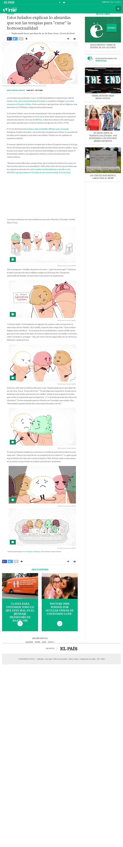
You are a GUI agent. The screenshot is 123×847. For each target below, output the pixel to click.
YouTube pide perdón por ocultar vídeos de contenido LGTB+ (60, 609)
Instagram (29, 551)
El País (9, 2)
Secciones (118, 8)
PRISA (103, 659)
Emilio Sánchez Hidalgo (16, 90)
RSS (98, 659)
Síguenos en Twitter (64, 2)
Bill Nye (38, 120)
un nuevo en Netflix (37, 129)
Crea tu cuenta (115, 2)
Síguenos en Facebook (60, 2)
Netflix (37, 642)
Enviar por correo (74, 39)
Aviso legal (48, 659)
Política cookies (73, 659)
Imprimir (68, 39)
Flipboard (37, 551)
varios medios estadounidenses (43, 169)
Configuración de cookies (87, 659)
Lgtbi (44, 642)
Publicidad (40, 659)
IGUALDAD (10, 14)
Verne (9, 9)
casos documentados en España (31, 101)
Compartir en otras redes (20, 39)
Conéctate (105, 2)
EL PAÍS (68, 648)
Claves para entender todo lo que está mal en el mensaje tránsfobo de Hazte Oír (20, 612)
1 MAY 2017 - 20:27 (34, 90)
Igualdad (29, 642)
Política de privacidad (60, 659)
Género (51, 642)
